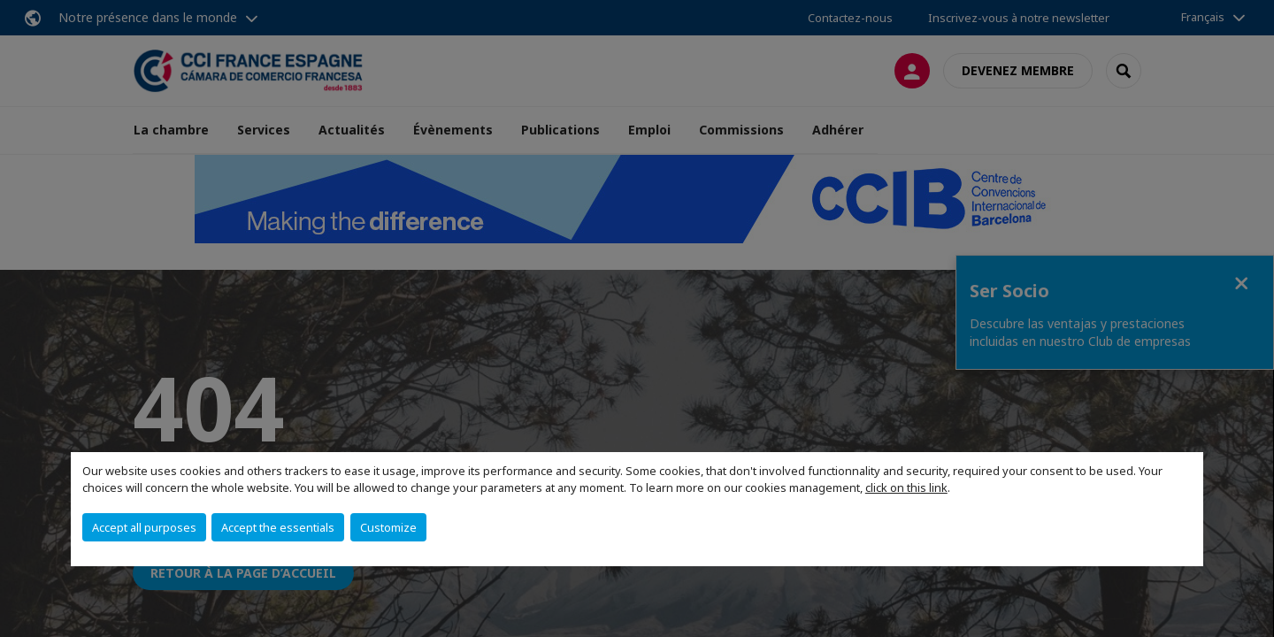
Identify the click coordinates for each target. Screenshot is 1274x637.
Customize (388, 527)
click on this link (906, 487)
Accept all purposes (144, 527)
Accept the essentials (277, 527)
